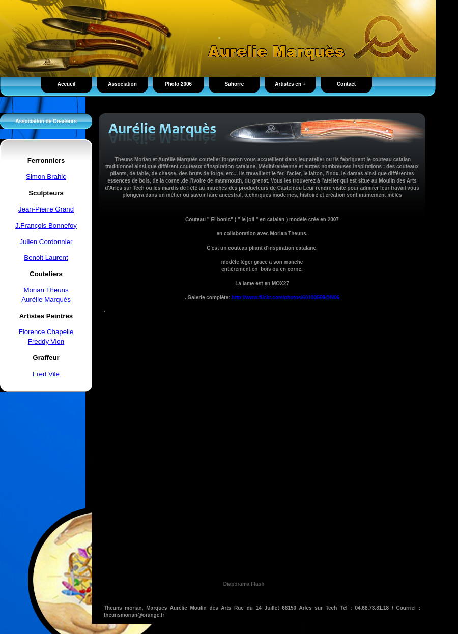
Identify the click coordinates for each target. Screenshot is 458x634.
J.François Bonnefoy (46, 225)
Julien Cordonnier (46, 242)
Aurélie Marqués (46, 300)
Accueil (67, 84)
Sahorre (234, 84)
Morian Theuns (45, 290)
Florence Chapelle (46, 332)
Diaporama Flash (244, 584)
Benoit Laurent (46, 257)
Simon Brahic (46, 176)
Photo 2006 (178, 84)
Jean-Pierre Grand (46, 209)
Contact (346, 84)
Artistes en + (290, 84)
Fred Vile (46, 374)
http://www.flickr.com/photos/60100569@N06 (285, 297)
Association (122, 84)
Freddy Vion (46, 341)
